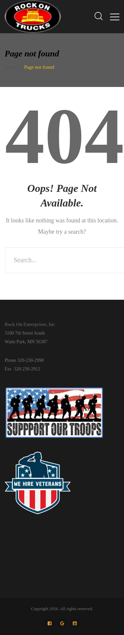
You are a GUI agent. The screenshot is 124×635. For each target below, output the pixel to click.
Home (11, 67)
